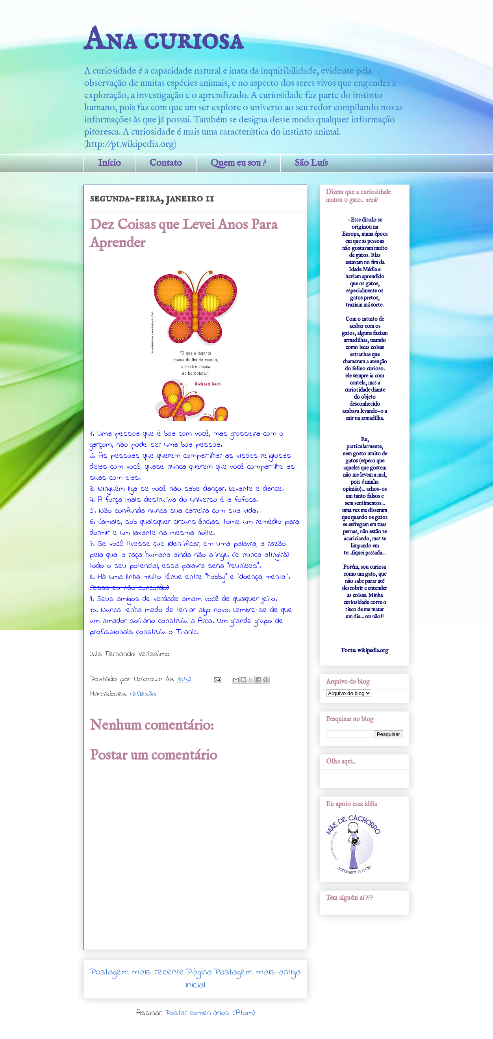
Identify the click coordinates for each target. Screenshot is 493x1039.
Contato (166, 163)
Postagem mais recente (137, 972)
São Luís (311, 163)
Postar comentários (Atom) (210, 1013)
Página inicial (198, 979)
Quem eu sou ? (238, 163)
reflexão (143, 694)
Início (109, 163)
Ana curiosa (163, 40)
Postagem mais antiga (257, 972)
